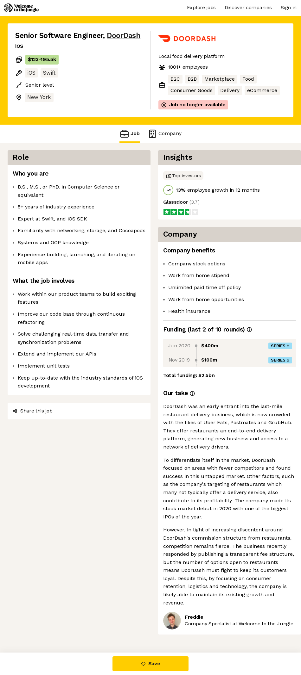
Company (164, 133)
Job (129, 133)
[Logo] (21, 7)
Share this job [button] (33, 411)
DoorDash (123, 35)
